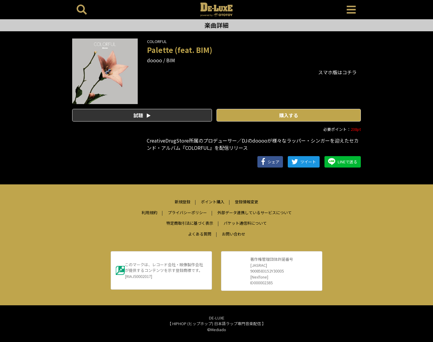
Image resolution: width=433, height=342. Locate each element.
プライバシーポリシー (187, 212)
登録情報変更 (246, 202)
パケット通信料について (245, 223)
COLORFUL (157, 41)
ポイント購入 (212, 202)
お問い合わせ (233, 234)
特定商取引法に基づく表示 (189, 223)
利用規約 (149, 212)
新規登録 (182, 202)
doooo (154, 60)
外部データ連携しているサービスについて (254, 212)
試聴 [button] (142, 115)
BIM (170, 60)
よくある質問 (199, 234)
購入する (288, 115)
